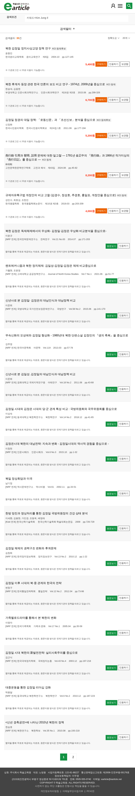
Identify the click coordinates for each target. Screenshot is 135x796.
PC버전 (90, 791)
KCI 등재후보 (59, 48)
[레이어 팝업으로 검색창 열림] (129, 6)
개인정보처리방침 (50, 791)
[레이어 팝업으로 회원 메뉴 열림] (113, 6)
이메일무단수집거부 (73, 791)
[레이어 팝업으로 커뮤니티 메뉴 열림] (120, 6)
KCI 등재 (111, 84)
